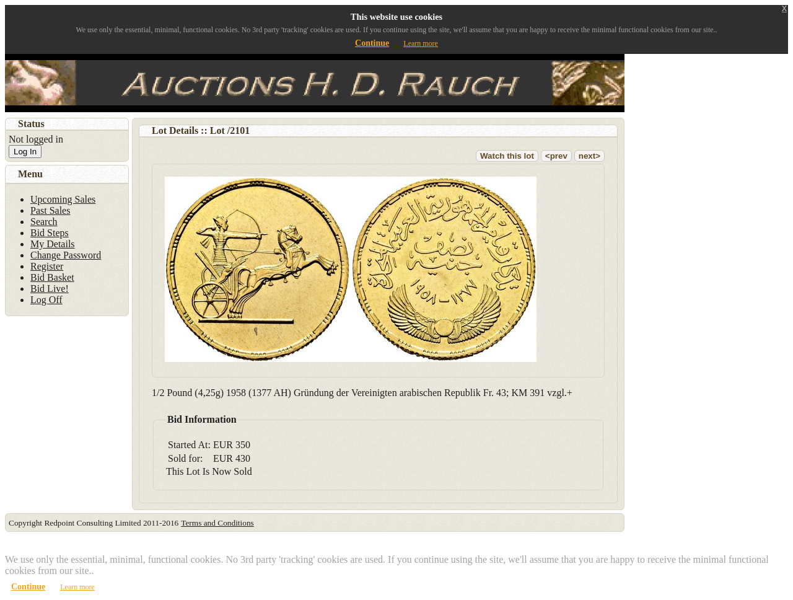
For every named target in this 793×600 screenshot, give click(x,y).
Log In (25, 151)
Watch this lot (507, 156)
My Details (52, 244)
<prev (556, 156)
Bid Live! (49, 288)
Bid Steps (49, 232)
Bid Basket (52, 277)
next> (589, 156)
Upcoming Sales (62, 199)
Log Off (46, 299)
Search (44, 221)
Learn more (420, 43)
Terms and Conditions (217, 522)
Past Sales (50, 210)
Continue (372, 43)
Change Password (65, 255)
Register (46, 266)
